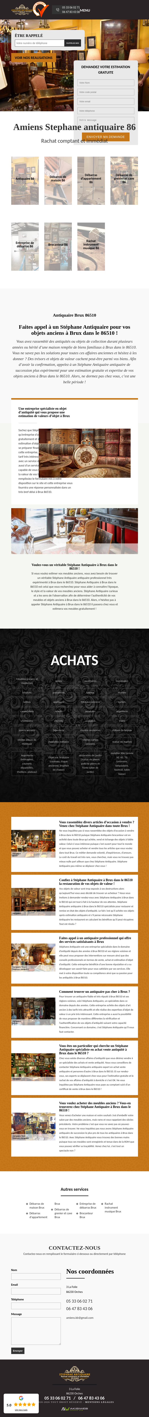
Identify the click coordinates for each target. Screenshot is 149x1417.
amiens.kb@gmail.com (80, 1317)
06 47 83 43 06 (71, 12)
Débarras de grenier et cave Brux (63, 1213)
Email (14, 1284)
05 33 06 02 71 (71, 7)
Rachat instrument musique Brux (113, 1207)
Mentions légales (99, 1402)
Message (16, 1314)
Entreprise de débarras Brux (88, 1205)
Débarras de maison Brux (37, 1205)
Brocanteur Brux (86, 1215)
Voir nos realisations (34, 57)
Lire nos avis (21, 1410)
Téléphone (17, 1299)
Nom (14, 1270)
